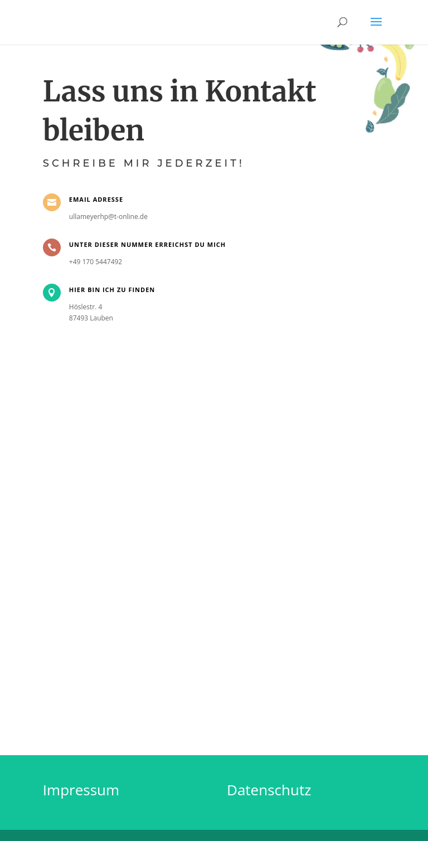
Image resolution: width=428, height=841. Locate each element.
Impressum (81, 790)
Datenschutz (269, 790)
